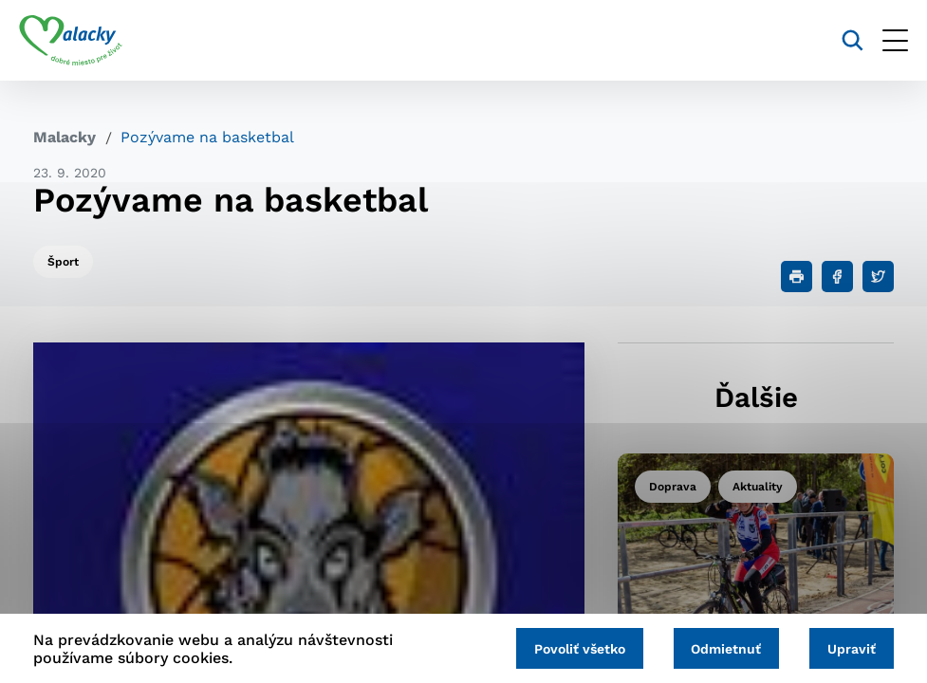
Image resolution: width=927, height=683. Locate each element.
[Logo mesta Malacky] (85, 40)
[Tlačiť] (796, 276)
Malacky (64, 137)
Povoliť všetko (564, 647)
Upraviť (849, 647)
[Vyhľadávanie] (838, 40)
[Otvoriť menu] (881, 40)
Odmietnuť (717, 647)
